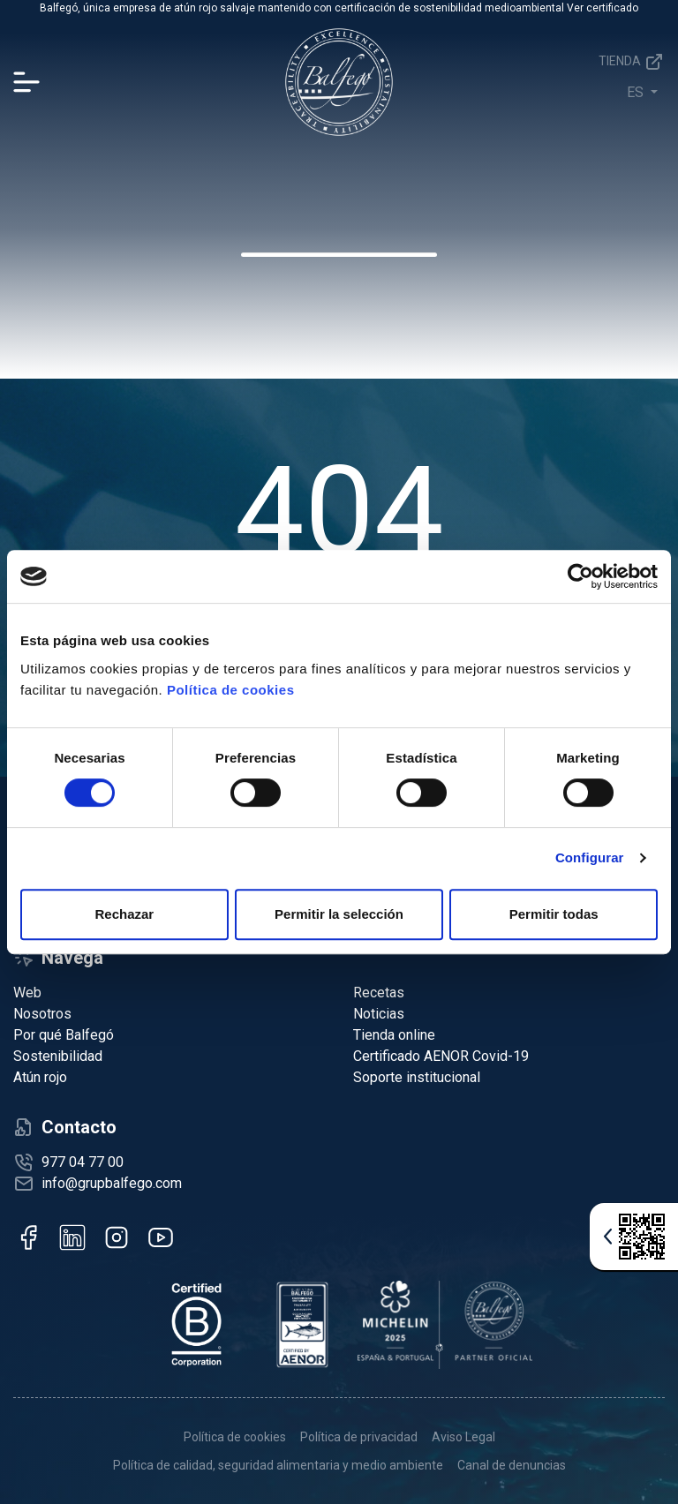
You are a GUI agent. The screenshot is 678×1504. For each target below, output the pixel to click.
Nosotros (42, 1013)
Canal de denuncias (511, 1465)
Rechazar (124, 913)
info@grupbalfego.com (111, 1183)
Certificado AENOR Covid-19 (441, 1056)
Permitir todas (554, 913)
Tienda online (394, 1034)
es (637, 92)
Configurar (589, 857)
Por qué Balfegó (63, 1034)
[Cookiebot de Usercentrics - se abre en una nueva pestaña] (580, 576)
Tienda (632, 61)
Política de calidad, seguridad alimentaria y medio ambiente (278, 1465)
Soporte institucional (416, 1077)
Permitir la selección (339, 913)
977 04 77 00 (82, 1162)
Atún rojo (40, 1077)
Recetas (378, 992)
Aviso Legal (463, 1437)
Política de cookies (231, 689)
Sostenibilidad (57, 1056)
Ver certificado (602, 8)
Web (27, 992)
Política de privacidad (359, 1437)
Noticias (378, 1013)
